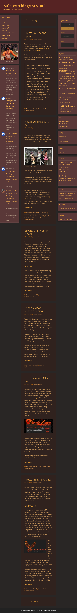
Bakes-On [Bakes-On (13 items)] (61, 66)
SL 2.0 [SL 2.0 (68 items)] (62, 102)
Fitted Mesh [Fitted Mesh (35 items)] (69, 76)
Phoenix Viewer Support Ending (33, 309)
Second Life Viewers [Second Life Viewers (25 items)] (65, 100)
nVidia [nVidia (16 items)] (69, 86)
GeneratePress (51, 610)
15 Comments (30, 297)
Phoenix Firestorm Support (31, 398)
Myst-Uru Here (63, 139)
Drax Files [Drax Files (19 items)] (72, 71)
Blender (4, 30)
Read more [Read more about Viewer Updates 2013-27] (28, 208)
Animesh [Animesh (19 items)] (71, 59)
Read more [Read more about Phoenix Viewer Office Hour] (28, 462)
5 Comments (30, 111)
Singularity (48, 216)
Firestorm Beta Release (38, 479)
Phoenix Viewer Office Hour (37, 379)
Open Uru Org (63, 141)
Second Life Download (65, 196)
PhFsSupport (42, 409)
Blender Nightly (64, 126)
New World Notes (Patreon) (67, 178)
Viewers (47, 109)
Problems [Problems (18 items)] (66, 91)
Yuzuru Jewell (63, 183)
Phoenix (35, 109)
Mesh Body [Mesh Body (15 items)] (65, 81)
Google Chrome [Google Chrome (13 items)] (62, 78)
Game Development (8, 33)
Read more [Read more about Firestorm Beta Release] (28, 584)
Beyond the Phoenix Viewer (36, 232)
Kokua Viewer (36, 214)
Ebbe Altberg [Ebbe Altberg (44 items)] (70, 73)
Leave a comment (31, 367)
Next (35, 601)
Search (67, 28)
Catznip (28, 212)
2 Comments (30, 591)
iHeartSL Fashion (64, 167)
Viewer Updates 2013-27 (37, 123)
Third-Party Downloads (66, 198)
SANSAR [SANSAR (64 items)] (63, 93)
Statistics (4, 38)
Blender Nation (63, 124)
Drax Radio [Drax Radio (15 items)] (61, 74)
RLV (36, 216)
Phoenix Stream (33, 458)
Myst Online (62, 136)
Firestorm (29, 109)
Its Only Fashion (64, 169)
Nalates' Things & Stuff (24, 5)
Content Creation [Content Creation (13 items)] (63, 68)
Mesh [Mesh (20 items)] (60, 81)
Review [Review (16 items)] (71, 91)
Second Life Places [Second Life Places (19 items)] (64, 96)
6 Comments (30, 219)
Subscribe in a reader (66, 219)
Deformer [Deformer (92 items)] (64, 70)
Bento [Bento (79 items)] (67, 65)
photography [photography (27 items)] (71, 89)
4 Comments (30, 468)
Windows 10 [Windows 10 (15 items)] (68, 111)
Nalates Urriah (11, 190)
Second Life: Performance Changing (10, 106)
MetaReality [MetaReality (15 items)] (69, 83)
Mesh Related (6, 35)
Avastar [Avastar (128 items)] (65, 62)
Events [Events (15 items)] (63, 76)
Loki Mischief (63, 171)
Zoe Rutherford (11, 133)
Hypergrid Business (65, 152)
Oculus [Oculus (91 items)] (62, 88)
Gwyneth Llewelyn (64, 164)
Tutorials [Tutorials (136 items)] (64, 105)
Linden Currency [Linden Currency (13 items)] (72, 78)
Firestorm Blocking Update (35, 34)
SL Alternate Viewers (65, 180)
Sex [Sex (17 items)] (73, 100)
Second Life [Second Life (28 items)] (71, 94)
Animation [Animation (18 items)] (65, 59)
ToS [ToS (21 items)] (69, 102)
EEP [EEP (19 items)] (60, 76)
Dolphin (38, 212)
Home (3, 23)
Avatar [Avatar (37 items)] (73, 62)
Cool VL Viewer (42, 139)
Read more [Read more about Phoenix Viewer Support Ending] (28, 361)
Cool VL (33, 212)
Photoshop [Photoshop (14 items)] (61, 91)
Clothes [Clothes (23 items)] (72, 66)
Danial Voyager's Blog (65, 162)
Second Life (41, 109)
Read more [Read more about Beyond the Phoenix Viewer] (28, 290)
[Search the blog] (67, 25)
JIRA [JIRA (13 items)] (67, 78)
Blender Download (64, 121)
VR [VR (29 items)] (64, 111)
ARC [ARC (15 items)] (60, 62)
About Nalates (6, 25)
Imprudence (28, 214)
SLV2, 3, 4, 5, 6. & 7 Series (31, 218)
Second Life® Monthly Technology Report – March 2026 (11, 176)
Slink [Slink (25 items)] (66, 103)
